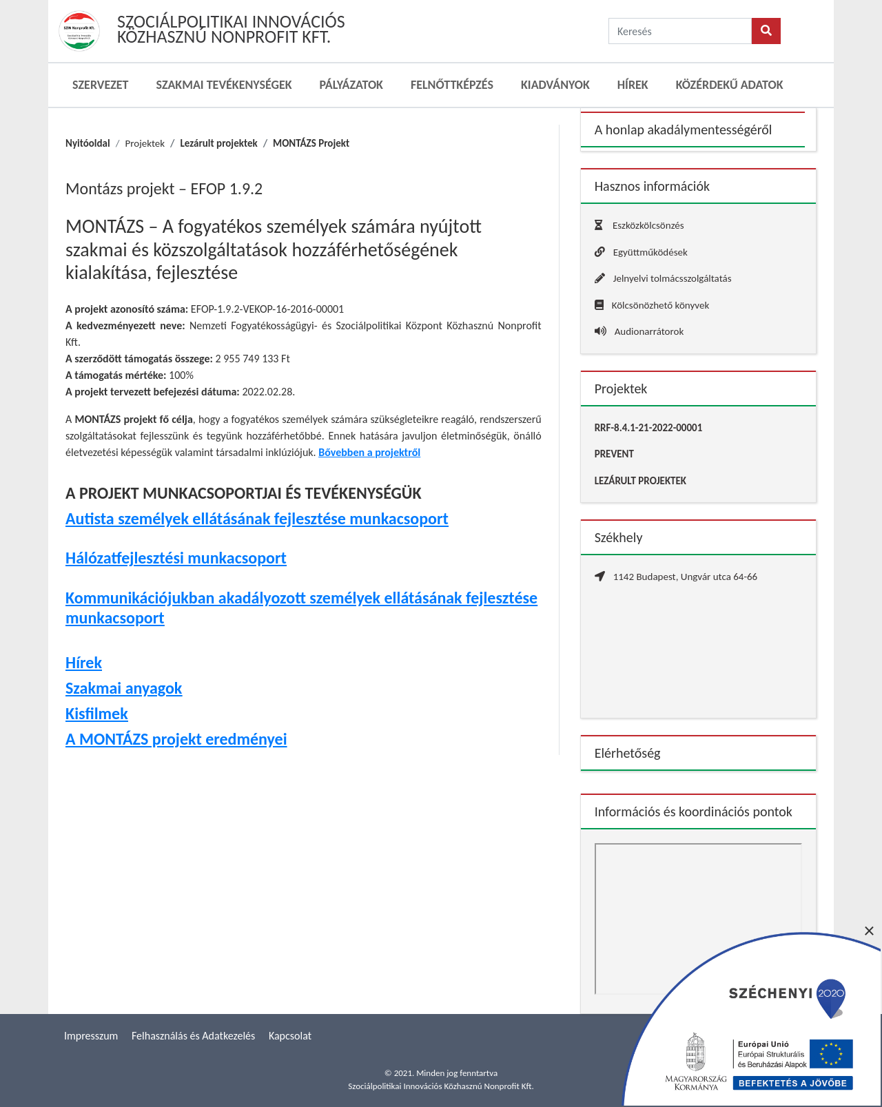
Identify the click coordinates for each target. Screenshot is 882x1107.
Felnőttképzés (452, 84)
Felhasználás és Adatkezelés (193, 1035)
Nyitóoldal (87, 143)
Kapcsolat (290, 1035)
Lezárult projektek (219, 143)
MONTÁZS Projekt (311, 143)
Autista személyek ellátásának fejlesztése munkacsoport (257, 518)
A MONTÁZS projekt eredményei (176, 739)
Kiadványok (555, 84)
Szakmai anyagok (123, 688)
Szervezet (100, 84)
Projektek (145, 143)
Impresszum (91, 1035)
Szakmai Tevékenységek (223, 84)
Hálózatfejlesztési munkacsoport (176, 558)
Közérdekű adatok (729, 84)
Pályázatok (351, 84)
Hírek (632, 84)
